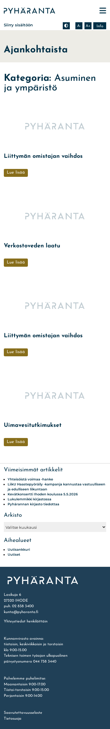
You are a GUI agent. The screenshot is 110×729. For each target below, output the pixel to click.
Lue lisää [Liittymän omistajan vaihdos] (16, 172)
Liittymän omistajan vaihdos (43, 156)
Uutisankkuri (19, 549)
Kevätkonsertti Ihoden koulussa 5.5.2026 (43, 494)
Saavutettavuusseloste (23, 713)
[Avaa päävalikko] (102, 11)
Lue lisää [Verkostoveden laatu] (16, 262)
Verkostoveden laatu (32, 246)
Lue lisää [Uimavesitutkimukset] (16, 442)
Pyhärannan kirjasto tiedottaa (33, 504)
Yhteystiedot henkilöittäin (26, 621)
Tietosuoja (12, 719)
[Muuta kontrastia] (66, 25)
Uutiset (14, 554)
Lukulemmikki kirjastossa (29, 499)
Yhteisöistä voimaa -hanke (30, 479)
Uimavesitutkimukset (33, 425)
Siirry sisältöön (18, 25)
